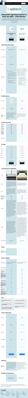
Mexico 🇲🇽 (7, 395)
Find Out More (11, 354)
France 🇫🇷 (17, 396)
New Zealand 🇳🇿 (24, 394)
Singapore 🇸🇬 (13, 393)
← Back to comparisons (14, 22)
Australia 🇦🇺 (23, 393)
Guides (2, 392)
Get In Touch (2, 393)
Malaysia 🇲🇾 (13, 395)
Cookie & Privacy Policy (3, 394)
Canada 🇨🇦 (7, 394)
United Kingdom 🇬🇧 (18, 393)
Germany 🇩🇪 (17, 395)
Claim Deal (23, 3)
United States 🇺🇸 (8, 393)
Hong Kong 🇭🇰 (13, 394)
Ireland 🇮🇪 (17, 394)
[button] (26, 1)
